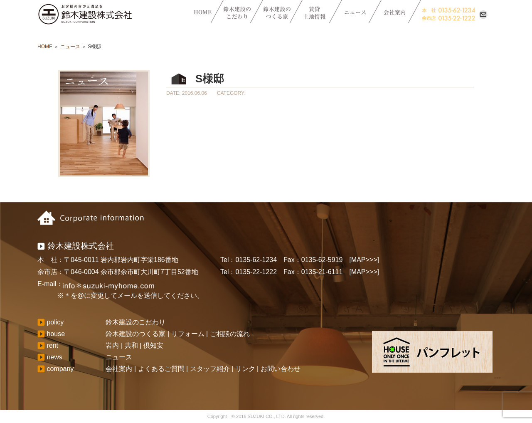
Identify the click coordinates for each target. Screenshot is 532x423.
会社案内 (119, 368)
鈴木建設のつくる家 (135, 333)
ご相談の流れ (230, 333)
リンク (245, 368)
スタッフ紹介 (210, 368)
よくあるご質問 (161, 368)
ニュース (70, 46)
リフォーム (187, 333)
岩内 (112, 345)
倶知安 (153, 345)
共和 (131, 345)
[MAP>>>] (364, 259)
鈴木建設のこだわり (135, 322)
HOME (44, 46)
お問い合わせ (280, 368)
